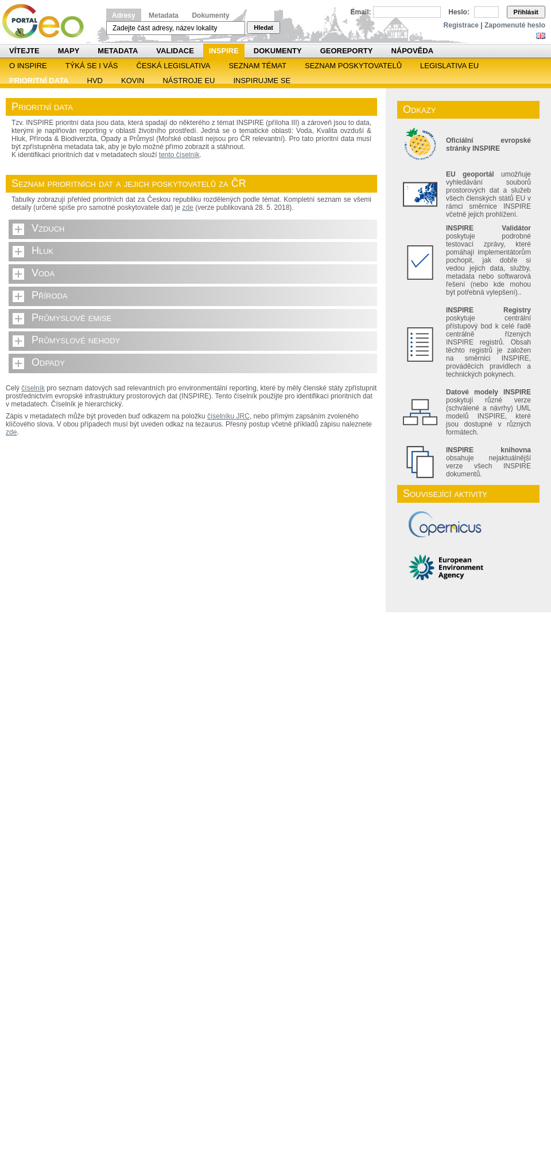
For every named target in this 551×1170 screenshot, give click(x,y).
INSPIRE (224, 50)
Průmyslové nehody (76, 340)
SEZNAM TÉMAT (257, 65)
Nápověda (412, 50)
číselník (33, 388)
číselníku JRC (228, 416)
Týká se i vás (91, 65)
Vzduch (48, 228)
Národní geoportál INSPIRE (47, 21)
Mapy (69, 50)
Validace (174, 50)
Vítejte (24, 50)
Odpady (48, 362)
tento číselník (179, 155)
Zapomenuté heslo (514, 25)
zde (188, 208)
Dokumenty (210, 15)
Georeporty (346, 50)
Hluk (42, 250)
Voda (43, 273)
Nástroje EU (188, 80)
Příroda (50, 295)
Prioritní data (39, 80)
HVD (95, 80)
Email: (361, 12)
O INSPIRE (28, 65)
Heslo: (458, 12)
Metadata (164, 15)
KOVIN (132, 80)
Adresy (123, 15)
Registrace (461, 25)
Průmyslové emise (71, 317)
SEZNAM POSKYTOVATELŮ (353, 65)
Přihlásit (526, 12)
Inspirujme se (261, 80)
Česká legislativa (174, 65)
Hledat (263, 27)
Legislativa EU (449, 65)
